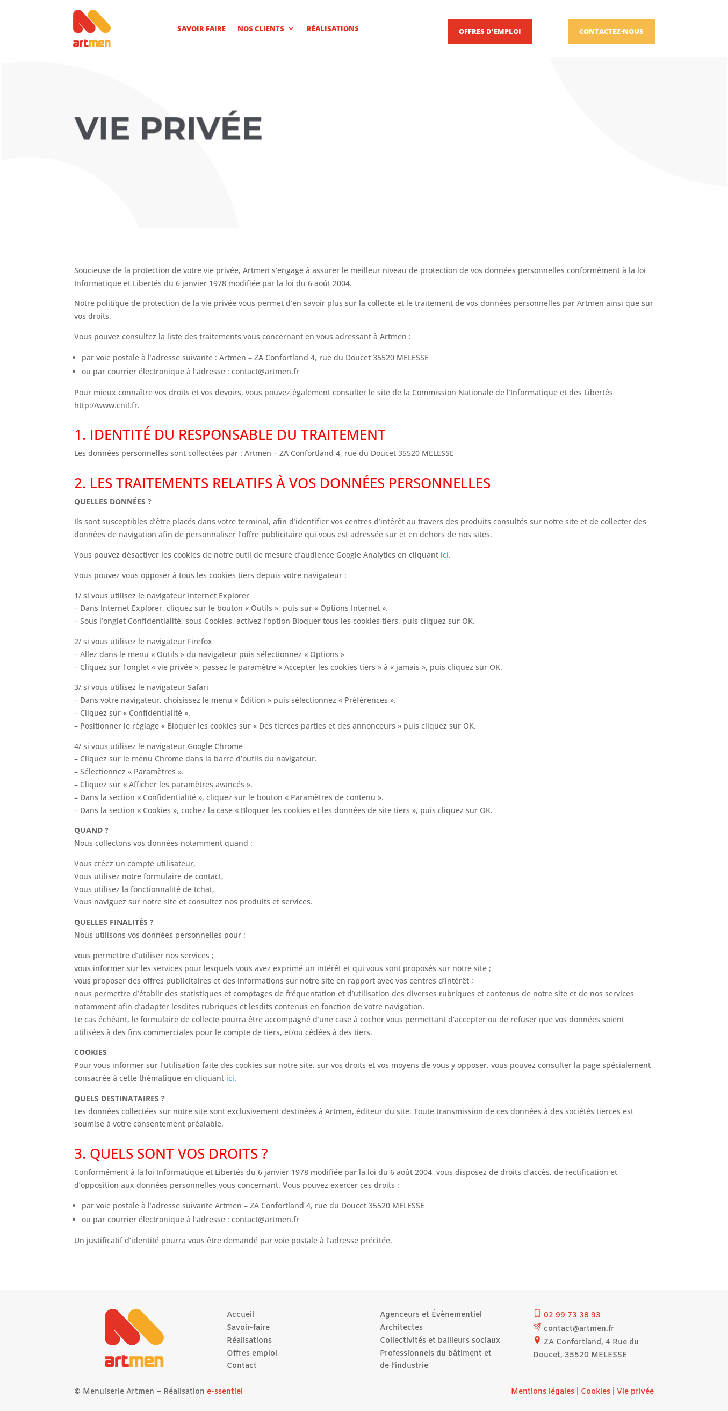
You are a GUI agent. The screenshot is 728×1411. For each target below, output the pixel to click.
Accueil (240, 1315)
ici (445, 555)
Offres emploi (252, 1354)
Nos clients (260, 28)
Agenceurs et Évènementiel (431, 1315)
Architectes (401, 1328)
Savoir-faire (248, 1328)
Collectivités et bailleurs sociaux (440, 1341)
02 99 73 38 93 (572, 1315)
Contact (242, 1366)
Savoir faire (201, 28)
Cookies (595, 1392)
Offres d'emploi (490, 31)
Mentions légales (542, 1392)
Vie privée (635, 1392)
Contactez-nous (611, 31)
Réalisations (333, 28)
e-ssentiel (225, 1392)
